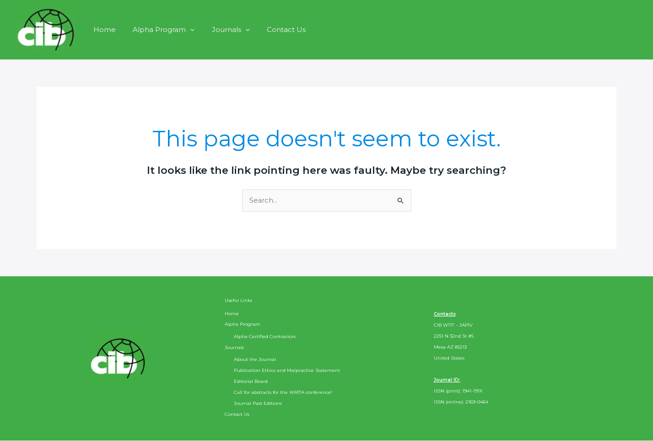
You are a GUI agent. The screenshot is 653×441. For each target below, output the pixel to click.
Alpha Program (158, 29)
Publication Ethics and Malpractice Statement (287, 371)
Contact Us (274, 29)
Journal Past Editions (258, 404)
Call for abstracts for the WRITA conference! (283, 393)
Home (103, 29)
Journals (222, 29)
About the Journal (255, 360)
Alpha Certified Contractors (265, 336)
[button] (185, 29)
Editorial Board (251, 382)
